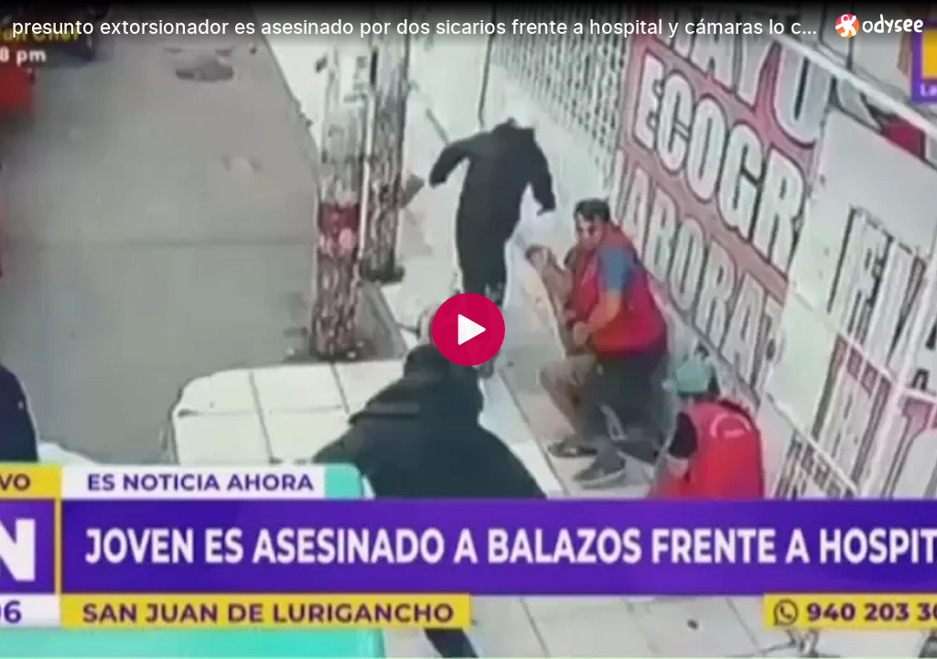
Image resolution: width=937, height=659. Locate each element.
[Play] (468, 329)
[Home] (880, 25)
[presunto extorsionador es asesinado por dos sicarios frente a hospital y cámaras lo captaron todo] (416, 26)
